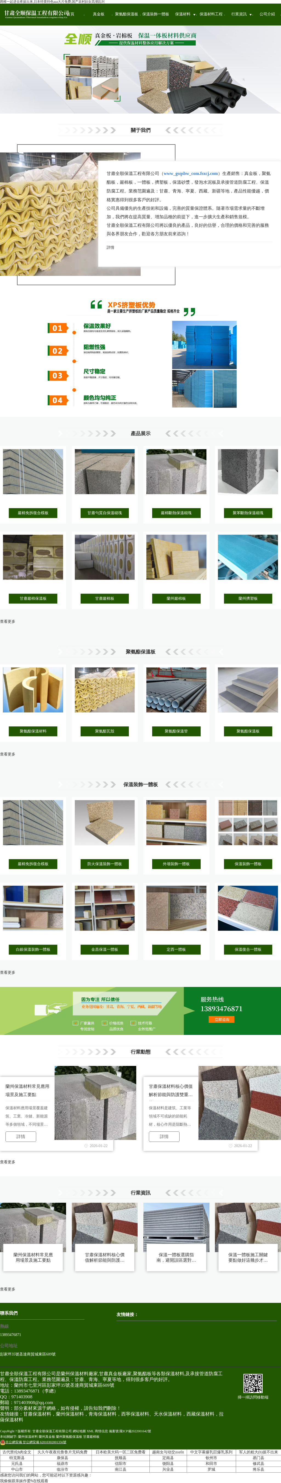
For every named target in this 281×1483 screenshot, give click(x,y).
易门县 (258, 1458)
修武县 (258, 1464)
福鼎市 (62, 1464)
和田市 (211, 1464)
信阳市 (120, 1464)
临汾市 (62, 1469)
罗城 (211, 1469)
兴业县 (168, 1469)
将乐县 (258, 1469)
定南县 (168, 1458)
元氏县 (17, 1464)
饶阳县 (168, 1464)
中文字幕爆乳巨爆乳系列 (211, 1452)
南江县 (120, 1469)
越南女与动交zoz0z (168, 1452)
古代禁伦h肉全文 (16, 1452)
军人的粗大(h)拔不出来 (258, 1452)
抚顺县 (120, 1458)
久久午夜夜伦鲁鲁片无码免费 (62, 1452)
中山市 (17, 1469)
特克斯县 (17, 1458)
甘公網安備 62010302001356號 (33, 1442)
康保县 (62, 1458)
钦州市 (211, 1458)
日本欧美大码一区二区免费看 (121, 1452)
